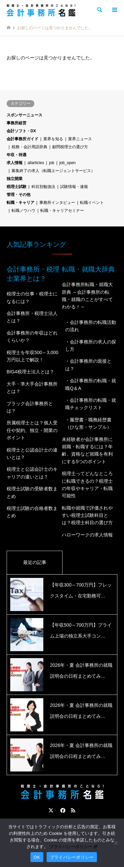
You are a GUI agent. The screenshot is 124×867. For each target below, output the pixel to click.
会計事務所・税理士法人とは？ (32, 317)
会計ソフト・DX (21, 131)
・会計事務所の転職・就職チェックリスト (90, 404)
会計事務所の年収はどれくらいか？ (32, 336)
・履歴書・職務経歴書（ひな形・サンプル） (88, 423)
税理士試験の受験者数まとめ (32, 492)
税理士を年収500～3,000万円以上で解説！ (32, 356)
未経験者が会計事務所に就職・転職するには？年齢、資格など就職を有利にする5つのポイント (87, 450)
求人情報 (14, 162)
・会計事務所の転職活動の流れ (90, 326)
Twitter (51, 810)
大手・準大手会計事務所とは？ (32, 387)
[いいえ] (115, 842)
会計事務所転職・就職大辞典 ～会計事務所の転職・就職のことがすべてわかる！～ (87, 295)
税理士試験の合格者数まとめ (32, 512)
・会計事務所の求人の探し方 (90, 345)
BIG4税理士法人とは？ (30, 371)
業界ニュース (80, 139)
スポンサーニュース (24, 115)
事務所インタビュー (57, 202)
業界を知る (53, 139)
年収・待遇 (16, 155)
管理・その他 (18, 194)
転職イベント (92, 202)
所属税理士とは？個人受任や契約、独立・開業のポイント (32, 430)
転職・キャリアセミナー (62, 210)
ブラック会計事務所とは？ (30, 407)
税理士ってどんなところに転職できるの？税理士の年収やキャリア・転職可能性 (87, 484)
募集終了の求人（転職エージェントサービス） (53, 170)
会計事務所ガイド (22, 139)
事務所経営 (16, 123)
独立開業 (14, 178)
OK (37, 857)
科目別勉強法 (43, 186)
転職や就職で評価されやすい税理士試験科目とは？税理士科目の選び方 (87, 515)
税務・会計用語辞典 (29, 147)
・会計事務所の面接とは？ (88, 364)
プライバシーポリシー (73, 846)
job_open (67, 162)
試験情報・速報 (74, 186)
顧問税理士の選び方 (70, 147)
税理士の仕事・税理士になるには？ (32, 297)
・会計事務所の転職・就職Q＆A (90, 384)
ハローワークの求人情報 (87, 534)
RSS (73, 810)
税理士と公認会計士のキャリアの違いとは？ (32, 472)
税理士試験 (16, 186)
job (51, 162)
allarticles (35, 162)
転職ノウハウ (23, 210)
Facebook (62, 810)
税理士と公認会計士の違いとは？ (32, 453)
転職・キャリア (20, 202)
